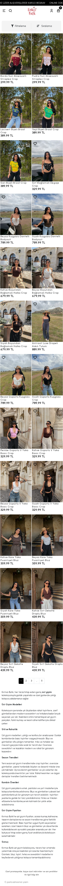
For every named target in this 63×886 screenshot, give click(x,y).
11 (41, 681)
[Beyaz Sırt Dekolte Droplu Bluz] (15, 642)
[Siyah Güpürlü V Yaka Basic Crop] (47, 481)
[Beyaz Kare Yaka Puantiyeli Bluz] (47, 535)
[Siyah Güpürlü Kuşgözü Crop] (47, 374)
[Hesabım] (51, 10)
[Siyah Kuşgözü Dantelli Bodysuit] (47, 214)
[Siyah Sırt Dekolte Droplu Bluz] (47, 642)
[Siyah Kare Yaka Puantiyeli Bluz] (15, 588)
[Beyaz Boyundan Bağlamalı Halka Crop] (47, 267)
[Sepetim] (58, 10)
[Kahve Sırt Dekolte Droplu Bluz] (47, 588)
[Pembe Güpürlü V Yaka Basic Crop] (15, 428)
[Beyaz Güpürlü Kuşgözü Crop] (15, 374)
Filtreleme (18, 26)
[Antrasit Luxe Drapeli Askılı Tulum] (47, 321)
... (36, 681)
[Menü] (4, 10)
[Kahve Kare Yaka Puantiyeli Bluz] (15, 535)
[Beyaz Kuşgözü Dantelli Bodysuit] (15, 214)
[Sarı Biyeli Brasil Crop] (15, 160)
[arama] (10, 10)
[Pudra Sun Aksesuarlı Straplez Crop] (47, 54)
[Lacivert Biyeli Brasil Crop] (15, 107)
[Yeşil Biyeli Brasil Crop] (47, 107)
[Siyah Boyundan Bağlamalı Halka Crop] (15, 321)
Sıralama (44, 26)
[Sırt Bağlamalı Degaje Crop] (47, 160)
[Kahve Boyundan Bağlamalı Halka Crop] (15, 267)
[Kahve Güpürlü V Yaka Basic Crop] (47, 428)
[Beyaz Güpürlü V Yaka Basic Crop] (15, 481)
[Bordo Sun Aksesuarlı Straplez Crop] (15, 54)
